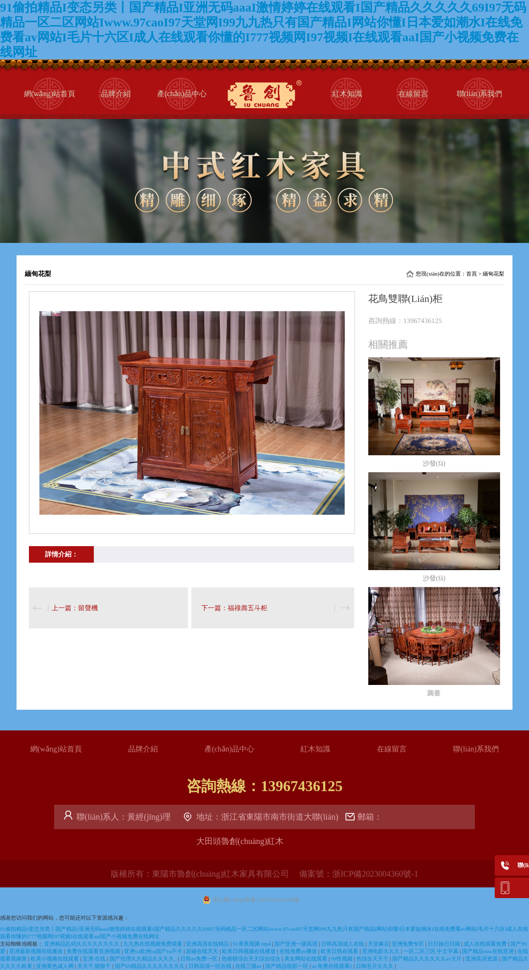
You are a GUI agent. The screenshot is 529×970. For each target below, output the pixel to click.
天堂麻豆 (378, 944)
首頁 (471, 274)
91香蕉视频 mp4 (252, 944)
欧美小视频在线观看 (55, 959)
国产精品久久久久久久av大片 (427, 959)
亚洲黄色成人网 (55, 966)
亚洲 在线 (95, 959)
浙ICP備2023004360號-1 (375, 873)
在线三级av (249, 966)
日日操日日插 (444, 944)
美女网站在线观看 (306, 959)
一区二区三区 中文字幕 (431, 951)
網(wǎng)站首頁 (50, 94)
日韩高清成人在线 (343, 944)
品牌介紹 (116, 94)
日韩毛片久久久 (375, 966)
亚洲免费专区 (408, 944)
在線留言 (413, 94)
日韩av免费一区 (199, 959)
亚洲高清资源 (482, 959)
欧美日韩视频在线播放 (249, 951)
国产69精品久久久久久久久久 (150, 966)
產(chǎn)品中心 (182, 94)
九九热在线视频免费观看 (153, 944)
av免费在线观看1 (332, 966)
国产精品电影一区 (287, 966)
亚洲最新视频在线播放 (36, 951)
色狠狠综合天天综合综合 (252, 959)
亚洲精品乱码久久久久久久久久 (82, 944)
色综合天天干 (373, 959)
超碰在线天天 (202, 951)
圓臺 (434, 693)
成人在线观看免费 (486, 944)
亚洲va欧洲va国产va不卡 (153, 951)
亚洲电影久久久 (381, 951)
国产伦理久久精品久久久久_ (144, 959)
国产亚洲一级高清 (296, 944)
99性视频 (342, 959)
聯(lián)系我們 (480, 94)
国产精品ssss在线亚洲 (488, 951)
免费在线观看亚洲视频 (94, 951)
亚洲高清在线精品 (208, 944)
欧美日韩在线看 (340, 951)
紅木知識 (347, 94)
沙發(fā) (434, 463)
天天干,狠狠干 (94, 966)
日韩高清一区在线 (210, 966)
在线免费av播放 (298, 951)
